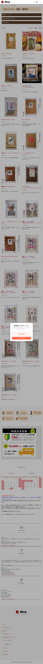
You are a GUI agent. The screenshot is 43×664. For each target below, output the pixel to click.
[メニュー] (41, 2)
